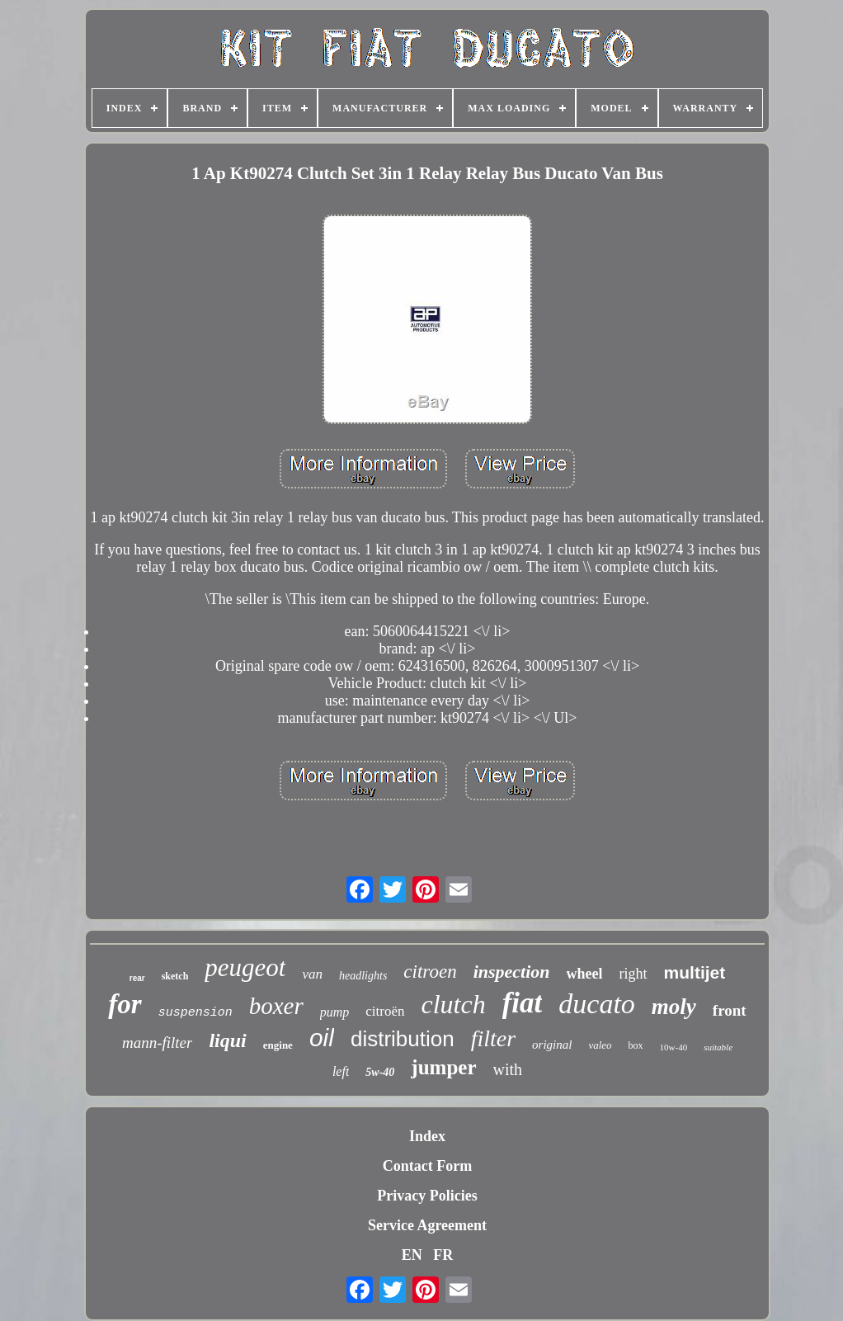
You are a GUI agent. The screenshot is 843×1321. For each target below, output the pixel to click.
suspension (195, 1013)
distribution (402, 1038)
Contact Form (427, 1166)
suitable (718, 1047)
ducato (596, 1003)
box (636, 1045)
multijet (695, 972)
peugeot (245, 967)
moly (674, 1006)
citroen (429, 971)
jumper (443, 1067)
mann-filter (157, 1042)
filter (493, 1038)
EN (412, 1255)
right (633, 973)
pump (335, 1012)
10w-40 (674, 1047)
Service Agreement (427, 1225)
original (552, 1044)
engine (278, 1045)
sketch (175, 976)
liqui (227, 1040)
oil (321, 1037)
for (124, 1004)
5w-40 (379, 1072)
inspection (511, 971)
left (340, 1071)
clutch (454, 1004)
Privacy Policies (427, 1195)
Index (427, 1136)
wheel (585, 973)
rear (137, 978)
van (312, 974)
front (729, 1010)
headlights (363, 976)
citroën (384, 1011)
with (508, 1069)
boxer (276, 1006)
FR (443, 1255)
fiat (522, 1003)
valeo (599, 1045)
